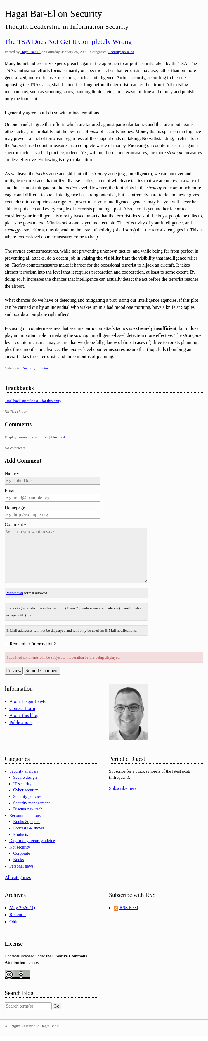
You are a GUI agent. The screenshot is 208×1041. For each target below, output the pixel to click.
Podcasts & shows (28, 828)
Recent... (17, 914)
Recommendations (25, 815)
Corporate (21, 853)
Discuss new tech (27, 809)
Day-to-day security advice (32, 840)
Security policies (121, 52)
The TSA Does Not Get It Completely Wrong (68, 41)
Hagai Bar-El (30, 52)
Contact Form (22, 708)
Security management (31, 802)
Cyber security (25, 790)
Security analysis (23, 771)
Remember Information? (33, 643)
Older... (16, 921)
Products (20, 834)
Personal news (21, 866)
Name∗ (12, 473)
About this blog (24, 715)
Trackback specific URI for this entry (33, 400)
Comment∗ (16, 524)
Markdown (14, 593)
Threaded (58, 437)
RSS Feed (128, 907)
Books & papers (26, 821)
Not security (19, 847)
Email (10, 490)
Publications (20, 722)
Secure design (25, 777)
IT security (22, 783)
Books (18, 859)
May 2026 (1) (22, 907)
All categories (18, 877)
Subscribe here (123, 788)
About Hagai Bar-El (28, 701)
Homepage (15, 507)
